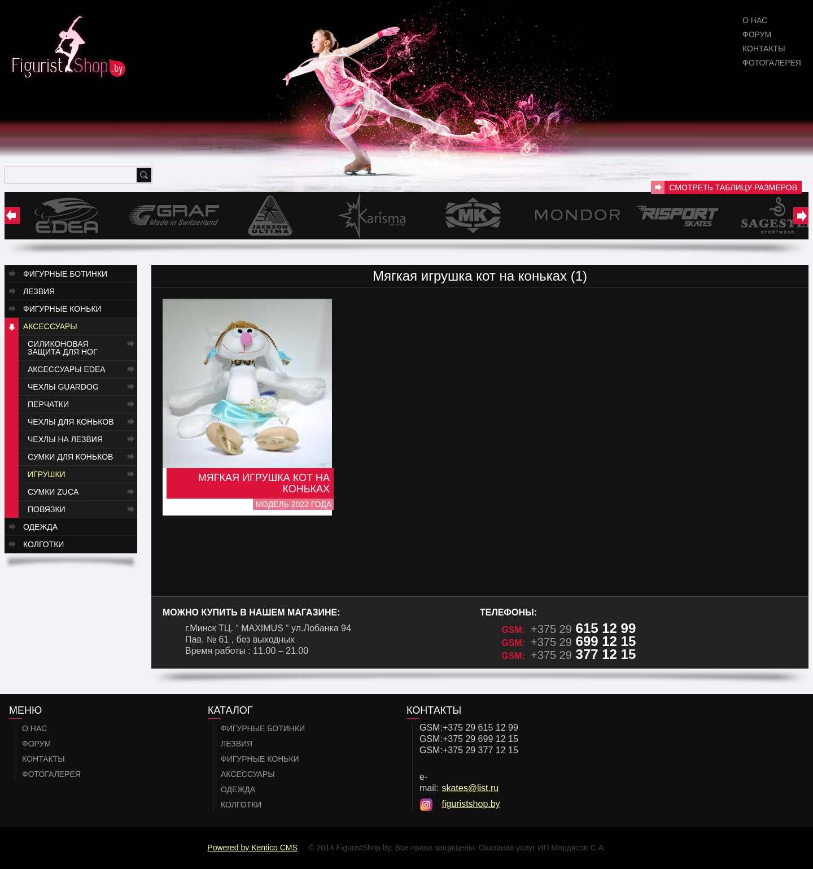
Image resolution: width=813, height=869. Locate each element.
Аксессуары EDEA (67, 369)
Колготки (43, 544)
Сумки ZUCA (53, 491)
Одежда (40, 526)
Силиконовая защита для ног (63, 347)
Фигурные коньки (62, 308)
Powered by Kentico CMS (252, 847)
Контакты (763, 48)
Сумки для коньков (70, 456)
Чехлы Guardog (63, 386)
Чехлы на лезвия (65, 439)
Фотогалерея (771, 62)
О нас (754, 20)
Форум (756, 34)
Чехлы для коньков (71, 421)
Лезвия (39, 291)
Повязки (46, 509)
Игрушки (46, 474)
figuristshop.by (471, 804)
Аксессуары (50, 326)
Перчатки (48, 404)
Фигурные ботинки (65, 273)
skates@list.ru (470, 788)
